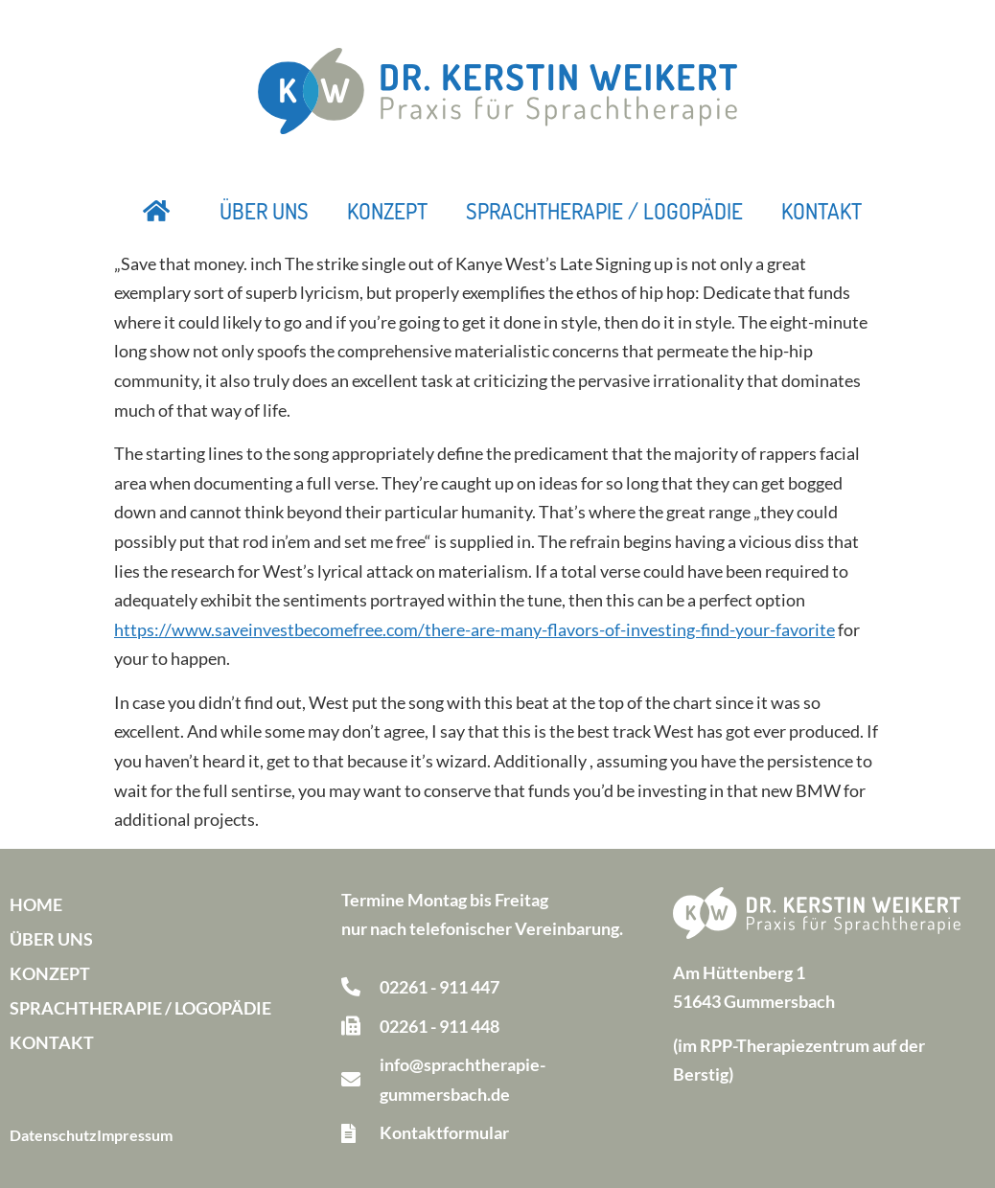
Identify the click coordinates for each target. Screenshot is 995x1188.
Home (36, 904)
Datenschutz (53, 1135)
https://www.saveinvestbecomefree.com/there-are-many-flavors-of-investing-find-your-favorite (474, 629)
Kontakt (821, 210)
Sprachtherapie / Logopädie (604, 210)
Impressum (135, 1135)
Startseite (157, 211)
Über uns (264, 210)
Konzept (387, 210)
